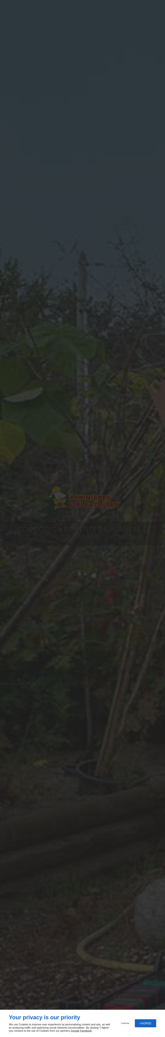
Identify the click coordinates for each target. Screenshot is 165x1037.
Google (75, 1030)
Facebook (86, 1030)
